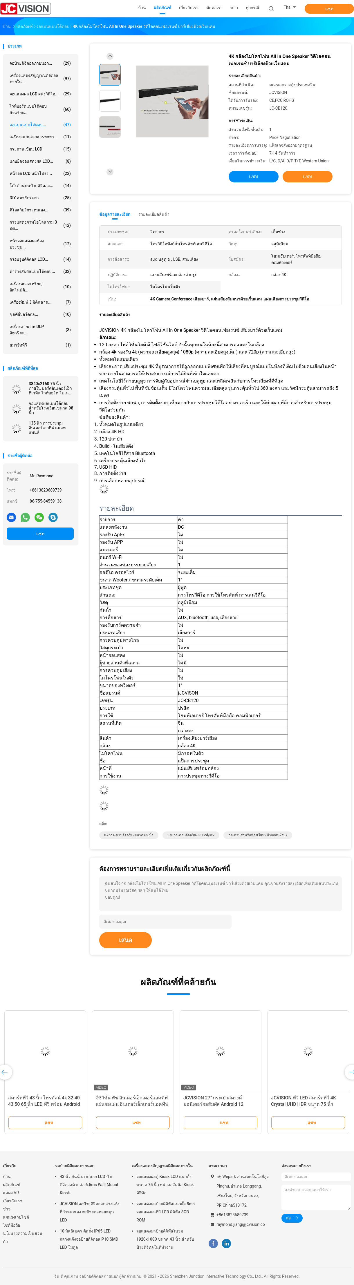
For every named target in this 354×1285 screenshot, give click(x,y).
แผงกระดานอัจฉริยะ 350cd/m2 (190, 835)
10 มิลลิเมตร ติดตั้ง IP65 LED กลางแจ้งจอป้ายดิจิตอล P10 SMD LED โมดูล (89, 1239)
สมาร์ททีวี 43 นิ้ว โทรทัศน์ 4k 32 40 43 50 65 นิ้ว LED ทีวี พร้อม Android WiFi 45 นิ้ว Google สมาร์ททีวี (44, 1104)
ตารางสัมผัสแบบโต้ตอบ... (40, 271)
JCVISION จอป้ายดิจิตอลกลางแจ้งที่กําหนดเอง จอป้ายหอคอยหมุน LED (89, 1211)
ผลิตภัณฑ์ (11, 1184)
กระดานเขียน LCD (40, 149)
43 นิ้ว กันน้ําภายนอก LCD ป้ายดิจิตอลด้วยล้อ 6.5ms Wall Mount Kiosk (89, 1184)
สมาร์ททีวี (40, 345)
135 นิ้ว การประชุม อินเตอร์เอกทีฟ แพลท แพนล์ (47, 428)
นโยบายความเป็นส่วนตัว (22, 1237)
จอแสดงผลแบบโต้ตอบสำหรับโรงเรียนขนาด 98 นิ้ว (51, 408)
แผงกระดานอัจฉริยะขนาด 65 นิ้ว (128, 835)
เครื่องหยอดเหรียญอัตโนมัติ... (40, 286)
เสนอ (125, 940)
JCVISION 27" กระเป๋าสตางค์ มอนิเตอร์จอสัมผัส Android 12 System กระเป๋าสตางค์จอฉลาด (214, 1104)
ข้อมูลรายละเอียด (114, 214)
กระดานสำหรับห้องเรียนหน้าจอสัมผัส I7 (257, 835)
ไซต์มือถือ (11, 1225)
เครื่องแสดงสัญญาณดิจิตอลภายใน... (40, 78)
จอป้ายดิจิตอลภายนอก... (40, 63)
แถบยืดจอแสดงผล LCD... (40, 161)
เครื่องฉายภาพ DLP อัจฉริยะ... (40, 329)
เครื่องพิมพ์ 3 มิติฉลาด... (40, 302)
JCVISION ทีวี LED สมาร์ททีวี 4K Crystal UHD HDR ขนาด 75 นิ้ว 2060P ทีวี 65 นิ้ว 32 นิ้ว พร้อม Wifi (305, 1104)
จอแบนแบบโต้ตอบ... (40, 125)
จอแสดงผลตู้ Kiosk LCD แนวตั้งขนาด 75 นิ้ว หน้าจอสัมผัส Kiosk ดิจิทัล (165, 1184)
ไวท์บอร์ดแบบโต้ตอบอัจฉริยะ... (40, 109)
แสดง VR (11, 1192)
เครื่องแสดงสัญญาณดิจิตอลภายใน (162, 1165)
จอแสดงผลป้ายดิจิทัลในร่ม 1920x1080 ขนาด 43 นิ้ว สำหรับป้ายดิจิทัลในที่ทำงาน (165, 1239)
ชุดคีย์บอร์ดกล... (40, 314)
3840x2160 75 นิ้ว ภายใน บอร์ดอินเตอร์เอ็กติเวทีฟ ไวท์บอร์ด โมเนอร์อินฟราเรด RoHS (51, 388)
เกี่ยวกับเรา (12, 1201)
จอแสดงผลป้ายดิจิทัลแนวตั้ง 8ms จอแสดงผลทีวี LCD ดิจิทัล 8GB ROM (165, 1211)
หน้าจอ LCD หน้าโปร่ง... (40, 173)
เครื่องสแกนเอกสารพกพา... (40, 137)
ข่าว (6, 1209)
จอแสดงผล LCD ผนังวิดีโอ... (40, 94)
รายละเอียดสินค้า (153, 214)
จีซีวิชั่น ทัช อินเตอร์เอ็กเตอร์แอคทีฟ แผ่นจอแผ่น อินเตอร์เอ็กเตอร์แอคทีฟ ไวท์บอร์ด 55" (132, 1104)
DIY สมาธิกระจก (40, 198)
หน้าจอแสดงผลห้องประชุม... (40, 243)
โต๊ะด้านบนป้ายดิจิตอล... (40, 186)
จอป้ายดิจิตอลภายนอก (74, 1165)
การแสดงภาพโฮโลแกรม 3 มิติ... (40, 225)
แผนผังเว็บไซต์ (16, 1217)
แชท (329, 8)
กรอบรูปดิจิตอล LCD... (40, 259)
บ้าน (7, 1176)
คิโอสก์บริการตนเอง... (40, 210)
